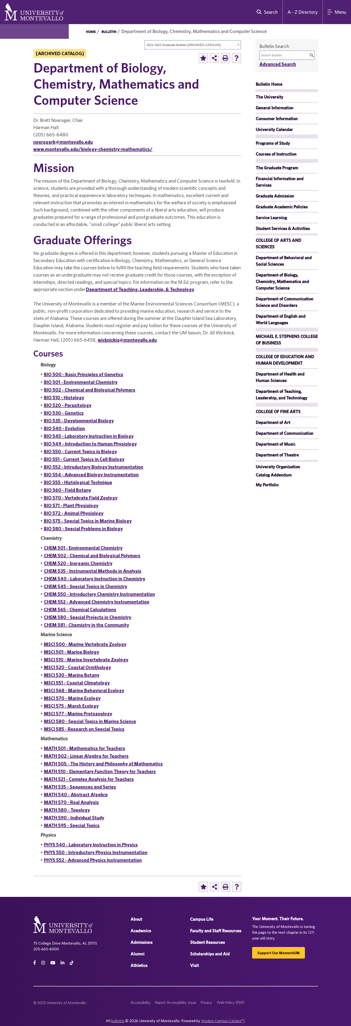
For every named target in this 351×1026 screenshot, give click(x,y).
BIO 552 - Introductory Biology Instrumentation (93, 467)
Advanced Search (277, 64)
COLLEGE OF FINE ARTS (278, 411)
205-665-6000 (46, 949)
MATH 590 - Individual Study (74, 817)
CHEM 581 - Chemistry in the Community (86, 625)
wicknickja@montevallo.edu (127, 340)
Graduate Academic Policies (282, 206)
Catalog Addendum (274, 474)
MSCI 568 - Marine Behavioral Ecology (84, 690)
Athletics (139, 965)
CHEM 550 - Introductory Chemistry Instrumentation (99, 594)
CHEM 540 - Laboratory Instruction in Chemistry (94, 578)
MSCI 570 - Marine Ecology (72, 698)
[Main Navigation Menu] (337, 12)
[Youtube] (52, 963)
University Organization (278, 466)
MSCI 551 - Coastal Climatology (77, 682)
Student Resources (207, 942)
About (136, 919)
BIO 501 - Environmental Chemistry (80, 382)
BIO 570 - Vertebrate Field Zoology (80, 497)
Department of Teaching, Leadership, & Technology (140, 289)
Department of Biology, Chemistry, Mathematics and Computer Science (282, 281)
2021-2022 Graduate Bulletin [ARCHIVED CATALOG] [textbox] (183, 45)
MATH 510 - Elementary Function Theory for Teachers (100, 771)
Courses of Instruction (276, 154)
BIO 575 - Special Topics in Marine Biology (88, 520)
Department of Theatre (277, 454)
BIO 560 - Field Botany (67, 490)
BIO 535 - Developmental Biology (79, 420)
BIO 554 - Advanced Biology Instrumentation (91, 474)
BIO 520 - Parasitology (67, 405)
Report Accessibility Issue (175, 1002)
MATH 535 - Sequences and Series (80, 786)
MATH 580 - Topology (67, 810)
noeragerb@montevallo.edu (63, 142)
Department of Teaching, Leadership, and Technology (281, 394)
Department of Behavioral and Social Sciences (284, 261)
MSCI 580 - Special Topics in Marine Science (90, 721)
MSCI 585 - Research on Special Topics (84, 729)
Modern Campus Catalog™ (223, 1021)
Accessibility (141, 1002)
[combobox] (193, 44)
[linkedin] (62, 963)
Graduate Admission (275, 196)
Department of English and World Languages (280, 319)
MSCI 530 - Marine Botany (71, 675)
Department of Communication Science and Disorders (284, 302)
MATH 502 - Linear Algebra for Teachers (86, 756)
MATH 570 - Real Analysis (71, 802)
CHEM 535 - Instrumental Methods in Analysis (92, 571)
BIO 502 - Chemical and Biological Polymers (89, 389)
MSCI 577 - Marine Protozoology (78, 713)
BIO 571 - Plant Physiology (71, 505)
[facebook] (34, 963)
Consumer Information (277, 118)
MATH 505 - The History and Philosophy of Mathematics (103, 763)
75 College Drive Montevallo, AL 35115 (65, 943)
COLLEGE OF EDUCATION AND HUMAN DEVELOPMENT (285, 360)
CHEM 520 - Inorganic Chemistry (78, 563)
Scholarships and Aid (210, 953)
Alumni (138, 953)
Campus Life (201, 919)
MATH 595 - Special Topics (72, 825)
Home (91, 32)
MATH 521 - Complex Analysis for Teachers (89, 779)
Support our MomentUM (278, 953)
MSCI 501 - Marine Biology (71, 652)
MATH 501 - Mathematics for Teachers (84, 748)
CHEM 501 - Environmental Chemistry (83, 547)
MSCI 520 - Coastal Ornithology (77, 667)
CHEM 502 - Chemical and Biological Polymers (92, 555)
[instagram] (43, 963)
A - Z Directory (303, 12)
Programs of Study (273, 143)
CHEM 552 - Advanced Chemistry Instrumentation (96, 601)
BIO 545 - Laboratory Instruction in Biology (89, 436)
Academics (141, 930)
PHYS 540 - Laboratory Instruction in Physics (91, 844)
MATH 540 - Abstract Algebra (76, 794)
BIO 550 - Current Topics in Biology (80, 451)
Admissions (141, 942)
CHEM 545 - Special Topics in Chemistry (85, 586)
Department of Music (275, 444)
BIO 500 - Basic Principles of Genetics (83, 374)
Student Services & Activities (283, 228)
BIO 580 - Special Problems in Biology (83, 528)
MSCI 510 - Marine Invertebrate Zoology (86, 659)
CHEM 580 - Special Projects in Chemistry (87, 617)
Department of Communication (284, 433)
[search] (266, 12)
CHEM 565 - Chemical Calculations (80, 609)
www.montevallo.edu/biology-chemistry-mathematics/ (92, 149)
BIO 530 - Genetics (64, 413)
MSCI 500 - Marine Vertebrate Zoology (85, 644)
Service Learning (271, 217)
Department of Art (273, 422)
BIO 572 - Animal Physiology (73, 513)
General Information (274, 107)
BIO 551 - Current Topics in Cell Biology (84, 459)
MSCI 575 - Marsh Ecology (71, 705)
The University (269, 96)
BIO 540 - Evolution (64, 428)
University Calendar (274, 129)
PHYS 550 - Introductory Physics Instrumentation (95, 852)
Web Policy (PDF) (231, 1002)
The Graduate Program (277, 167)
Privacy (206, 1002)
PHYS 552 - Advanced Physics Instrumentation (93, 860)
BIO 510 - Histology (64, 397)
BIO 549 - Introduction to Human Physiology (90, 443)
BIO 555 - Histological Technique (78, 482)
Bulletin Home (269, 84)
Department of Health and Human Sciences (280, 377)
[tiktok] (72, 963)
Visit (194, 965)
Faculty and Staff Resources (215, 930)
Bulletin (109, 32)
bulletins (117, 1021)
